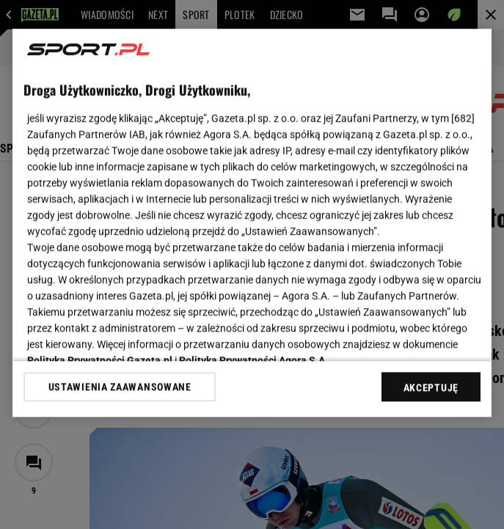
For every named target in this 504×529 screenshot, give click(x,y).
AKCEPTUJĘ (431, 387)
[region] (252, 223)
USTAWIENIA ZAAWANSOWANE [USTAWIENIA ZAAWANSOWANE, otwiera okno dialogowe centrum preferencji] (119, 387)
